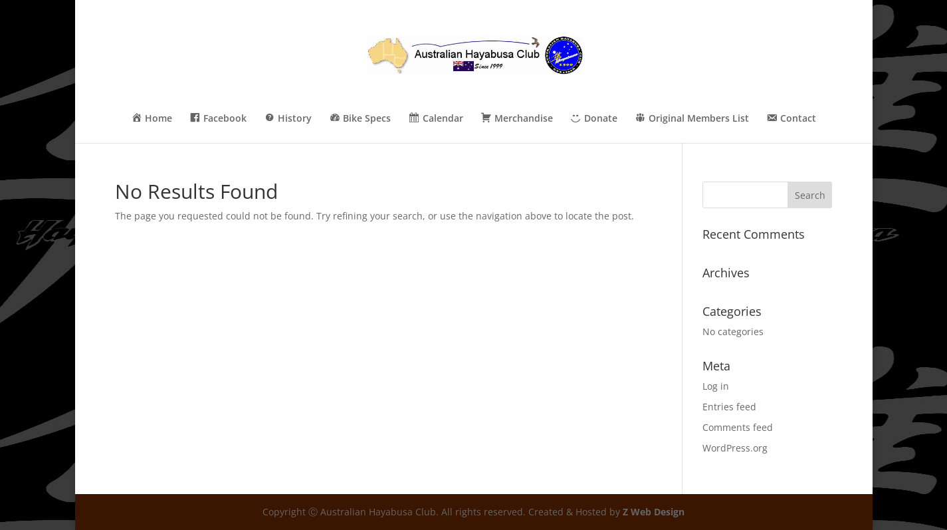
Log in (715, 386)
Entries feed (729, 406)
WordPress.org (735, 448)
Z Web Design (653, 511)
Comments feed (737, 427)
